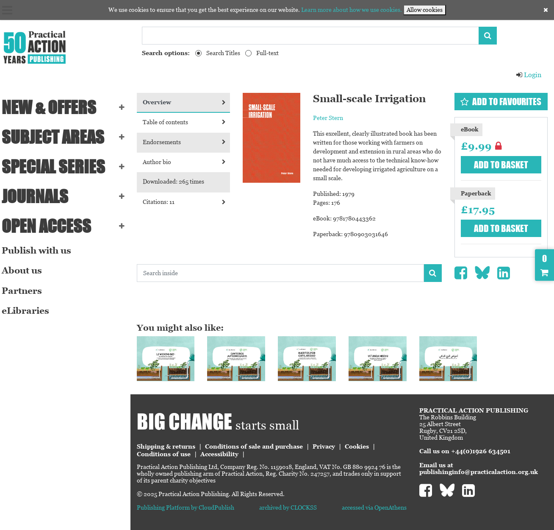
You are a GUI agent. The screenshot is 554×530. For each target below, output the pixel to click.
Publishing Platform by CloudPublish (190, 506)
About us (26, 270)
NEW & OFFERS (53, 107)
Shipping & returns (171, 445)
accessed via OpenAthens (375, 506)
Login (528, 75)
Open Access (50, 226)
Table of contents (189, 122)
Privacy (329, 445)
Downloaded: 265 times (178, 181)
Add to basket (502, 164)
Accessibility (224, 453)
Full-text (267, 53)
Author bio (189, 162)
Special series (57, 166)
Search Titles (223, 53)
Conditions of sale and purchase (259, 445)
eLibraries (29, 311)
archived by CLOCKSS (291, 506)
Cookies (362, 445)
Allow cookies (425, 9)
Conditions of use (169, 453)
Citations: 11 (189, 201)
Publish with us (40, 250)
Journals (39, 196)
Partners (26, 291)
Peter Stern (331, 117)
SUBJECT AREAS (57, 137)
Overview (189, 102)
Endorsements (189, 142)
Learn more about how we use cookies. (351, 9)
